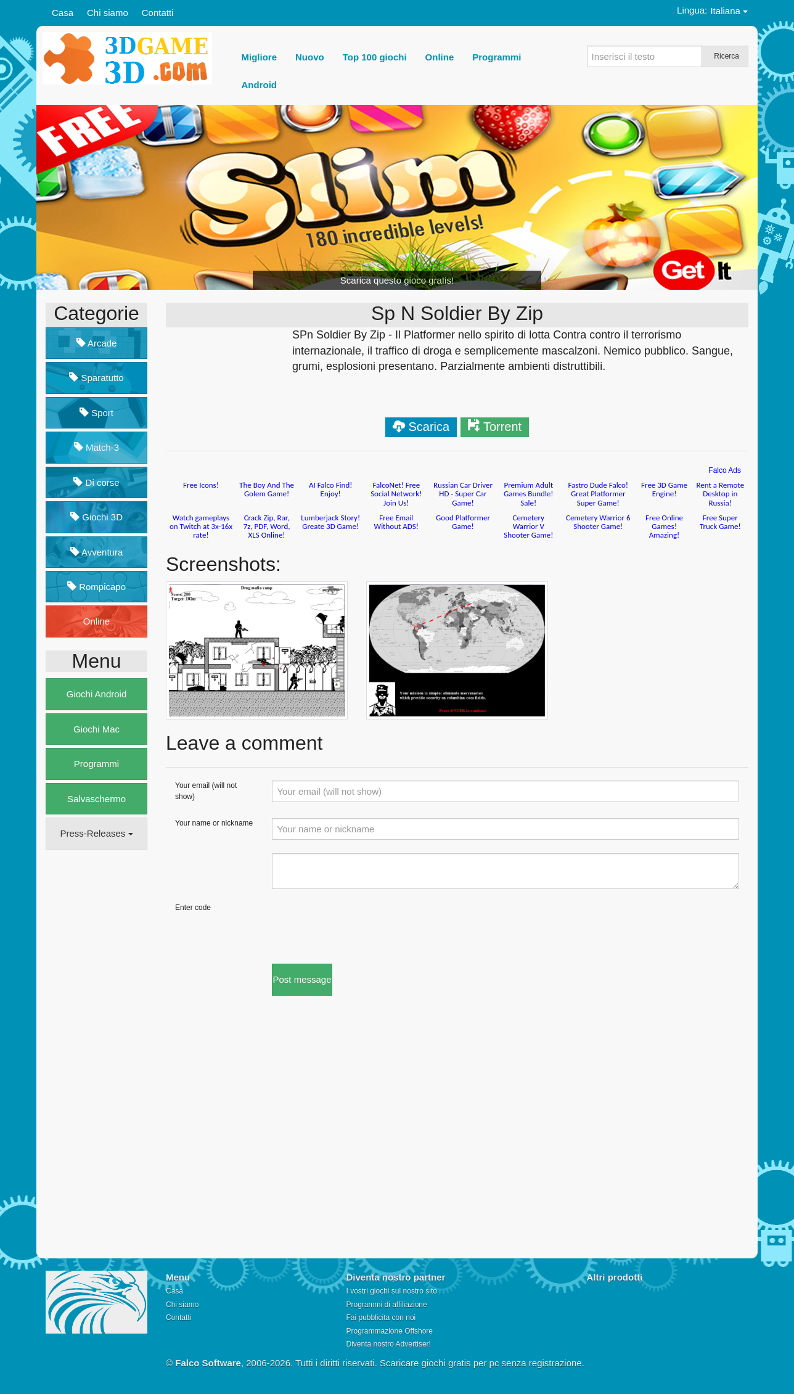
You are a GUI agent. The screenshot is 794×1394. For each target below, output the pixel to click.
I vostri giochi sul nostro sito (391, 1291)
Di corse (96, 482)
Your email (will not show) (206, 790)
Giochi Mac (96, 729)
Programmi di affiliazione (386, 1304)
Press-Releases (96, 833)
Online (96, 621)
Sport (96, 413)
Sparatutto (96, 377)
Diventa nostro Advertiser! (388, 1344)
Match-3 (96, 447)
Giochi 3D (96, 517)
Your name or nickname (214, 823)
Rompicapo (96, 586)
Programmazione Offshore (389, 1331)
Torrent (502, 426)
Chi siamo (107, 12)
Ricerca (726, 56)
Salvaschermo (96, 798)
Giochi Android (97, 694)
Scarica (428, 426)
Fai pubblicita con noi (381, 1317)
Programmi (96, 763)
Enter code (193, 907)
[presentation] (365, 927)
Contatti (158, 12)
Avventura (96, 552)
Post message (301, 979)
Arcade (96, 343)
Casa (62, 12)
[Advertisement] (95, 1047)
